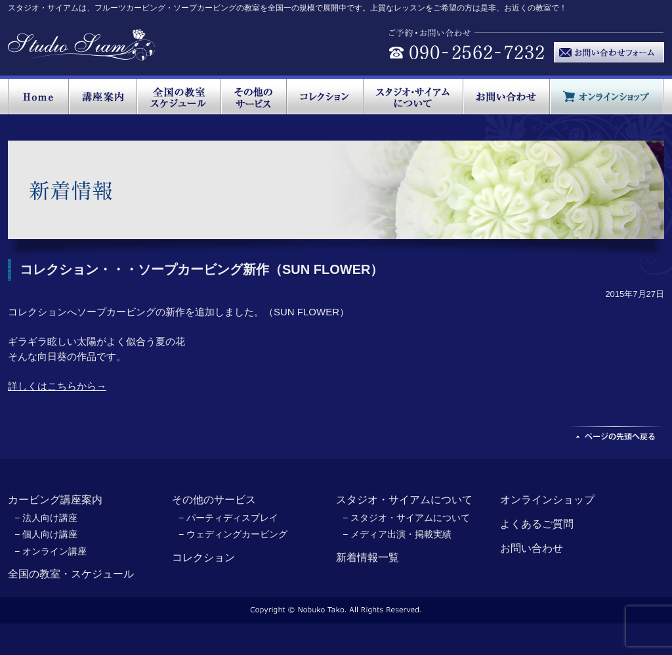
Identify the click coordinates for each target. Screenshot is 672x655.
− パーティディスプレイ (228, 517)
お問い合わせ (531, 548)
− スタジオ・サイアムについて (406, 517)
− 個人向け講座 (45, 534)
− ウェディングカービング (232, 534)
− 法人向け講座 (45, 517)
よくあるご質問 (537, 524)
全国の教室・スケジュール (71, 573)
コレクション (203, 557)
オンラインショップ (547, 499)
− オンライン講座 (50, 551)
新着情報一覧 (367, 557)
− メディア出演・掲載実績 (397, 534)
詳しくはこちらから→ (57, 386)
